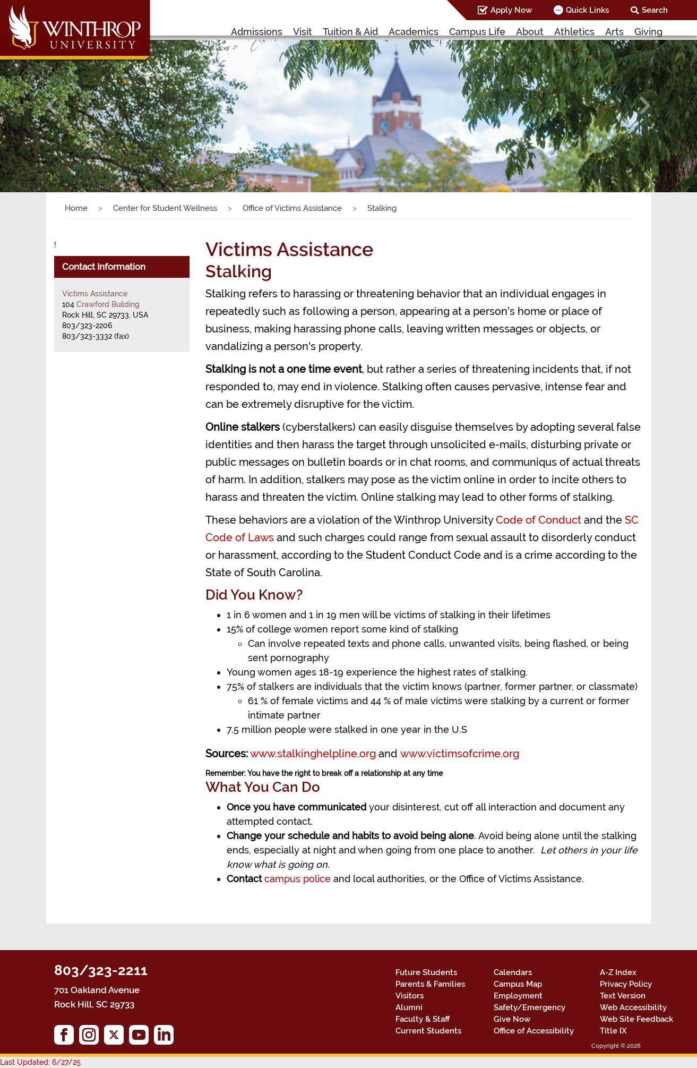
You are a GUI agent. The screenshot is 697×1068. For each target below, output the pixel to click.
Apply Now (511, 10)
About (530, 31)
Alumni (409, 1007)
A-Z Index (618, 972)
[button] (52, 105)
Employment (518, 996)
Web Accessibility (633, 1007)
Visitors (409, 996)
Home (76, 208)
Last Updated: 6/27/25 (40, 1062)
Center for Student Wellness (165, 208)
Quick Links (587, 10)
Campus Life (477, 31)
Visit (302, 31)
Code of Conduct (538, 520)
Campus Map (518, 984)
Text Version (623, 996)
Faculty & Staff (422, 1019)
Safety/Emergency (529, 1007)
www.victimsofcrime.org (459, 753)
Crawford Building (108, 304)
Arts (614, 31)
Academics (413, 31)
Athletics (574, 31)
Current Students (428, 1031)
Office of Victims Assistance (292, 208)
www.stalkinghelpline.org (313, 753)
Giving (648, 31)
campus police (297, 878)
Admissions (256, 31)
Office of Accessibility (534, 1031)
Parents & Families (430, 984)
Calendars (513, 972)
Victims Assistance (94, 293)
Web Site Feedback (636, 1019)
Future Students (426, 972)
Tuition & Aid (350, 31)
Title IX (613, 1031)
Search (655, 10)
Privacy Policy (626, 984)
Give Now (512, 1019)
